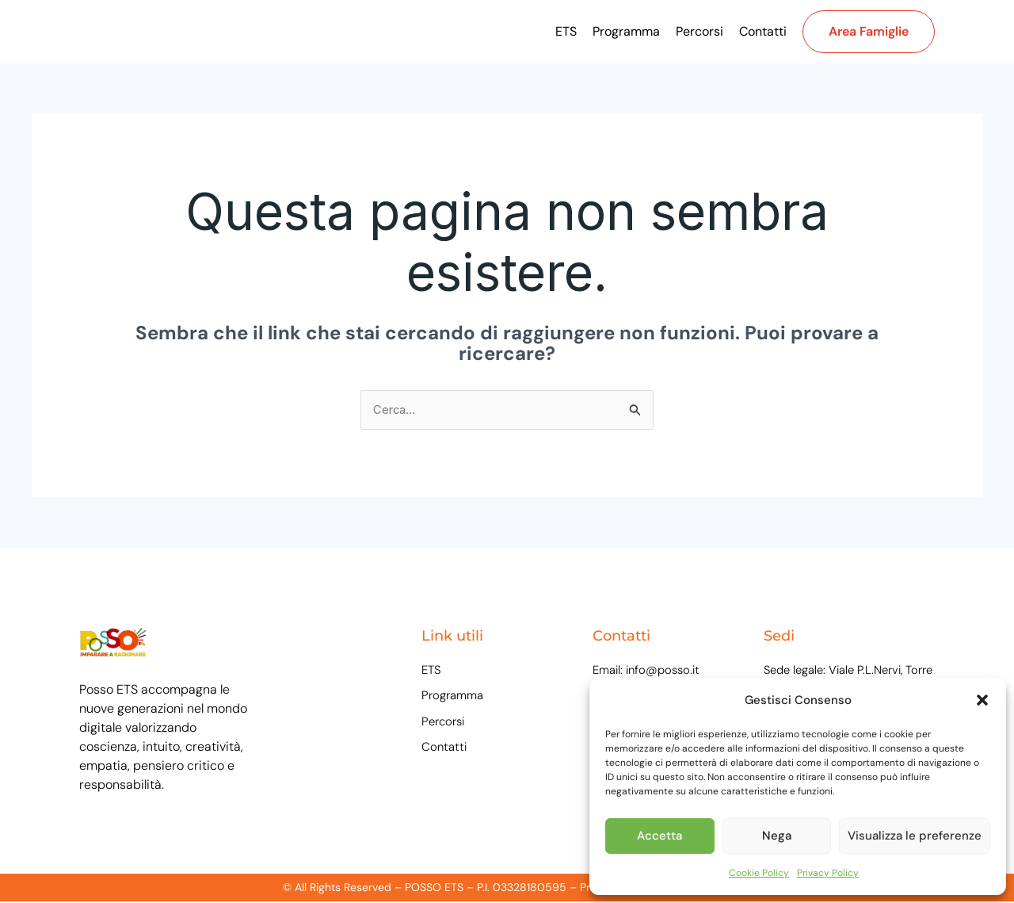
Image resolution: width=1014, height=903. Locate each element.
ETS (566, 31)
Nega (776, 836)
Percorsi (699, 31)
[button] (982, 700)
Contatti (763, 31)
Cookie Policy (759, 873)
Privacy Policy (828, 873)
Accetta (659, 836)
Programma (626, 31)
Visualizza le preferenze (915, 836)
